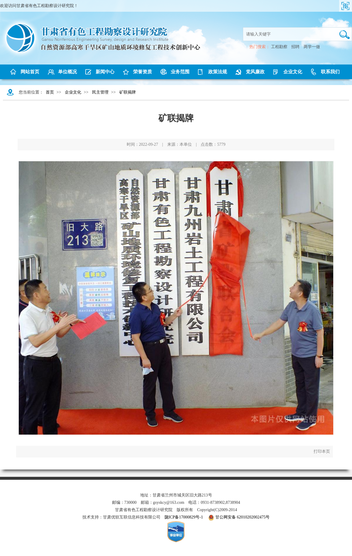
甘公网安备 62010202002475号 (239, 518)
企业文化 (292, 71)
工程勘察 (279, 47)
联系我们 (330, 71)
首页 (50, 92)
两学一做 (312, 47)
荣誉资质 (142, 71)
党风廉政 (255, 71)
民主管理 (100, 92)
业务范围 (180, 71)
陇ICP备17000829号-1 (184, 517)
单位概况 (67, 71)
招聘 (295, 47)
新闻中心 (105, 71)
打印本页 (322, 451)
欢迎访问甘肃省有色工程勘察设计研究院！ (39, 6)
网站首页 (30, 71)
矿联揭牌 (127, 92)
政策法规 (217, 71)
